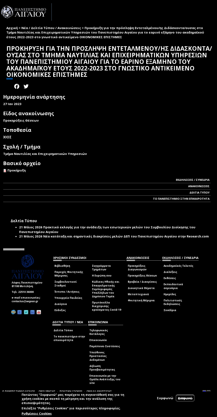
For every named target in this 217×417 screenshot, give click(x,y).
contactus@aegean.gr (26, 301)
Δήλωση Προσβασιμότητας (102, 367)
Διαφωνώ (185, 398)
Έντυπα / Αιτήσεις (66, 291)
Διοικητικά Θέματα (141, 288)
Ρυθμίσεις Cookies (37, 413)
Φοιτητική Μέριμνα (141, 300)
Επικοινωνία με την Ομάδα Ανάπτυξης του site (104, 379)
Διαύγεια (60, 304)
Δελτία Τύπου (63, 330)
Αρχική (12, 28)
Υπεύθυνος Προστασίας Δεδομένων (98, 356)
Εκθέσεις (170, 278)
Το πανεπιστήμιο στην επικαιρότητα (69, 338)
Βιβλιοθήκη (62, 266)
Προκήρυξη (16, 170)
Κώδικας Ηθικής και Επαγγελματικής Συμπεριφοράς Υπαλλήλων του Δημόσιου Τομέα (105, 289)
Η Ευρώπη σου (101, 275)
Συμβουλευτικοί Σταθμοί (65, 283)
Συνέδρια (170, 310)
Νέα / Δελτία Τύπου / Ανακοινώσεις (51, 28)
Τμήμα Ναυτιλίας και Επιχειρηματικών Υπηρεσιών (45, 154)
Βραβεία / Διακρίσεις (142, 282)
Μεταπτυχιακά (138, 294)
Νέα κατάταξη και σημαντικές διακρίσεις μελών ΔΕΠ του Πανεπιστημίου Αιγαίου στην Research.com (126, 236)
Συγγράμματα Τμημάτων (101, 267)
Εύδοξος (60, 310)
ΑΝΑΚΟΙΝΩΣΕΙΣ (199, 186)
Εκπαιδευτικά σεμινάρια (173, 286)
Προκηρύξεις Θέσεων (142, 275)
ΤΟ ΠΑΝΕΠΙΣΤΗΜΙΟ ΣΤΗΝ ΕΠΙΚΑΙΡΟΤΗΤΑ (181, 199)
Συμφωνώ (165, 398)
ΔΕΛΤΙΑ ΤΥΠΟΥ (199, 192)
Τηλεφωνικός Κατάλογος (98, 332)
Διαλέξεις (170, 272)
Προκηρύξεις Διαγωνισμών (137, 267)
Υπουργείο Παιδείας (68, 298)
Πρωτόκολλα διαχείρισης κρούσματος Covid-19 (106, 306)
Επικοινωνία (98, 340)
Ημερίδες (170, 294)
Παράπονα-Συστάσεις (104, 346)
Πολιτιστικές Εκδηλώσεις (173, 302)
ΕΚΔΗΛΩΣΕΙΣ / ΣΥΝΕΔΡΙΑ (193, 180)
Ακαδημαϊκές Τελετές (178, 266)
